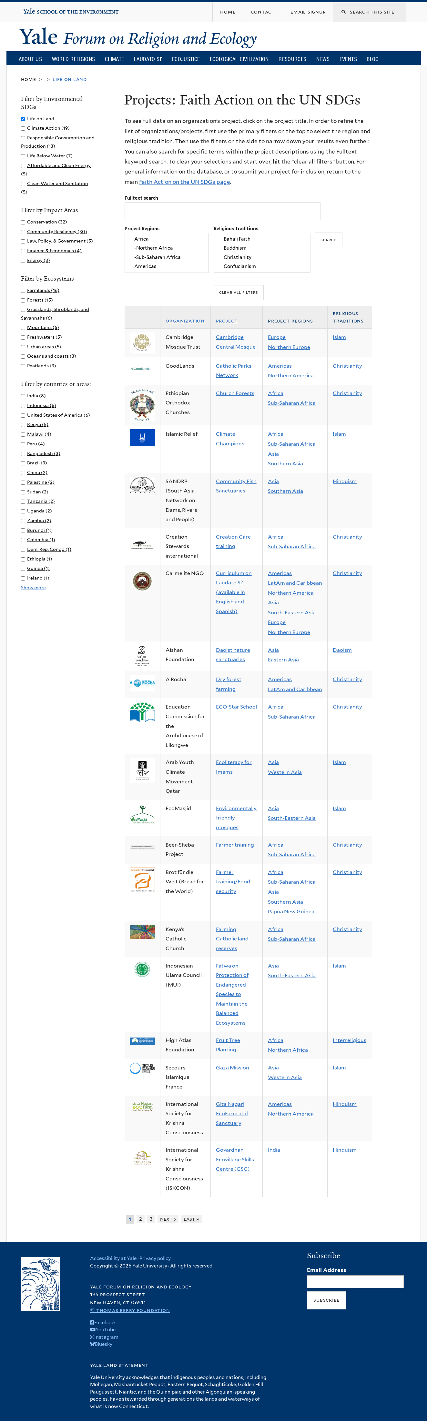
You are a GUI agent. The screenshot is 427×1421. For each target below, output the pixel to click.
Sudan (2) (37, 491)
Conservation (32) (47, 221)
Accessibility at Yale (113, 1258)
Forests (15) (40, 300)
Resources (292, 59)
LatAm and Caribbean (295, 583)
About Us (30, 59)
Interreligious (349, 1040)
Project (227, 321)
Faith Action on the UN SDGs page (184, 182)
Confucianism (262, 266)
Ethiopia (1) (39, 558)
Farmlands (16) (43, 290)
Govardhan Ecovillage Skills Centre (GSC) (235, 1159)
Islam (339, 337)
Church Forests (235, 393)
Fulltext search (141, 198)
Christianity (262, 257)
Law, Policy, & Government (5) (60, 240)
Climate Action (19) (48, 128)
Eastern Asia (283, 660)
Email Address (326, 1270)
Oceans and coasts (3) (51, 356)
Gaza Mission (232, 1068)
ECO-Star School (236, 707)
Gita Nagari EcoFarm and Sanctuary (232, 1113)
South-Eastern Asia (292, 613)
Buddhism (262, 248)
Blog (373, 59)
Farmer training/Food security (233, 881)
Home (28, 79)
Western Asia (285, 772)
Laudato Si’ (148, 59)
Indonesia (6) (41, 405)
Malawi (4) (39, 434)
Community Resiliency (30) (57, 231)
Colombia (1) (41, 539)
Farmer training (235, 845)
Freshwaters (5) (44, 337)
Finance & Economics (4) (54, 250)
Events (348, 59)
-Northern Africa (166, 248)
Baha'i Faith (262, 238)
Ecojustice (186, 59)
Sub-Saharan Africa (292, 403)
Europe (277, 337)
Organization (185, 321)
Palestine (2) (41, 482)
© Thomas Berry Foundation (130, 1310)
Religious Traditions (236, 228)
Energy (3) (38, 260)
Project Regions (142, 228)
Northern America (291, 376)
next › (168, 1219)
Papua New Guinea (291, 912)
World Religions (73, 59)
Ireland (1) (38, 578)
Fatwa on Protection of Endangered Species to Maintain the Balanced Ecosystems (232, 994)
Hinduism (345, 481)
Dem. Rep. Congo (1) (49, 549)
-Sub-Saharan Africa (166, 257)
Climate (114, 59)
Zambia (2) (39, 520)
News (323, 59)
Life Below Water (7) (50, 155)
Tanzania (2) (41, 501)
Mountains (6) (43, 327)
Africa (166, 238)
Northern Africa (288, 1050)
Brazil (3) (37, 462)
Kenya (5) (37, 424)
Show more (33, 587)
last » (192, 1219)
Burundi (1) (39, 530)
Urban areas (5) (44, 346)
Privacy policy (155, 1258)
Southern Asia (285, 464)
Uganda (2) (39, 510)
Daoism (342, 650)
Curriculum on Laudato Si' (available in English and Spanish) (234, 592)
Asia (273, 454)
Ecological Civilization (239, 59)
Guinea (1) (38, 568)
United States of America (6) (58, 415)
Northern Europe (289, 347)
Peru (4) (36, 443)
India (274, 1150)
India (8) (36, 395)
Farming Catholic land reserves (232, 938)
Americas (166, 266)
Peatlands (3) (41, 365)
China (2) (37, 472)
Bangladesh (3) (43, 453)
